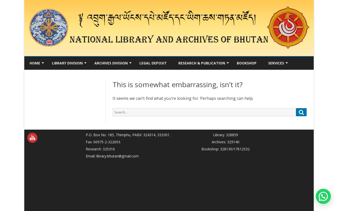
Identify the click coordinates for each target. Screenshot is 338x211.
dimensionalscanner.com (106, 198)
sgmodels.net (247, 184)
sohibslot (93, 170)
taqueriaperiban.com (244, 163)
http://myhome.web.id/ (208, 163)
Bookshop (247, 63)
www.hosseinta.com (118, 170)
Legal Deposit (153, 63)
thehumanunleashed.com (214, 184)
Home (35, 63)
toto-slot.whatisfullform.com (109, 177)
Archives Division (111, 63)
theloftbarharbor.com (153, 170)
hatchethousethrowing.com (108, 191)
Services (276, 63)
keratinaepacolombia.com (145, 184)
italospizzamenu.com (149, 191)
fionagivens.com (141, 198)
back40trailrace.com (242, 170)
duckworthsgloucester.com (204, 177)
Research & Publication (201, 63)
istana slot (94, 163)
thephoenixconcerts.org (153, 177)
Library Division (67, 63)
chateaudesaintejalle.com (248, 177)
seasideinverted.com (208, 170)
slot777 (225, 156)
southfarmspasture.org (104, 184)
